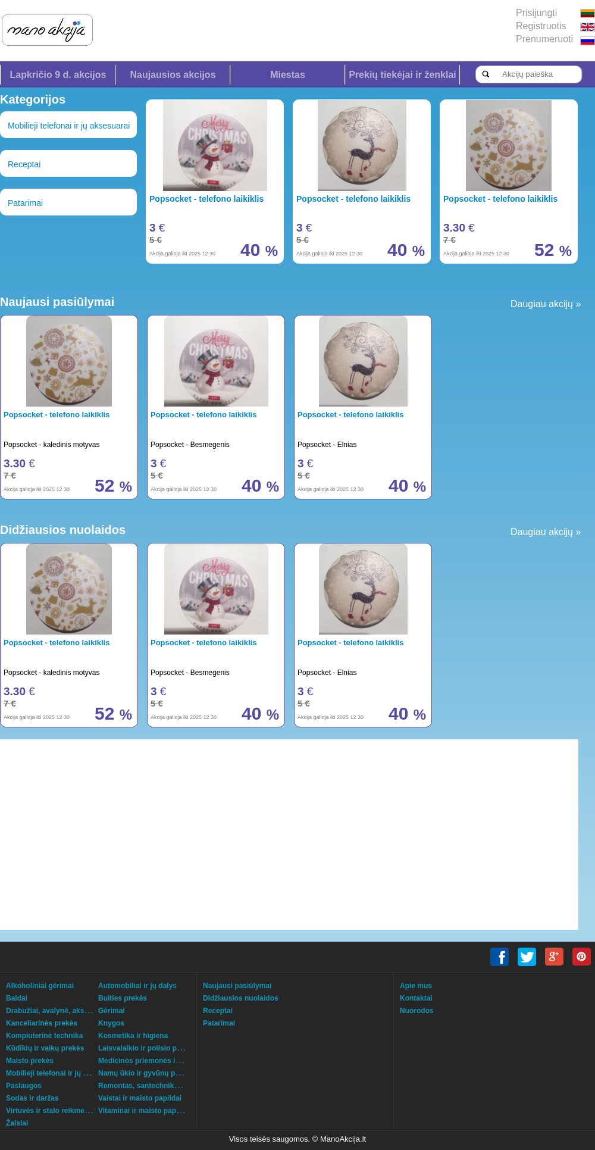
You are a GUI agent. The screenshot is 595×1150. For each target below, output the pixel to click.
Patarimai (25, 203)
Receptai (24, 164)
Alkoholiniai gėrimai (40, 986)
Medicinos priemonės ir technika (153, 1061)
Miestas (287, 75)
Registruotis (541, 26)
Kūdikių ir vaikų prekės (45, 1048)
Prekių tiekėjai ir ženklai (402, 75)
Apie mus (416, 986)
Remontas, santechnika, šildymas (155, 1086)
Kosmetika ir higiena (133, 1036)
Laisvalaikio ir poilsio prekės (146, 1048)
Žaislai (17, 1123)
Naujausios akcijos (172, 75)
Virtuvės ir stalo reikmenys (51, 1111)
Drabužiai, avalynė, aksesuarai (57, 1011)
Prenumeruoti (544, 39)
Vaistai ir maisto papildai (139, 1098)
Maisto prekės (30, 1061)
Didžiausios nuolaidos (240, 998)
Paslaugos (24, 1086)
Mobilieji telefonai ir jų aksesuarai (69, 125)
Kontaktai (416, 998)
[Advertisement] (265, 834)
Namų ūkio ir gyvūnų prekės (146, 1073)
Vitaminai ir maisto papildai (144, 1111)
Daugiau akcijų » (546, 304)
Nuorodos (417, 1011)
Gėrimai (111, 1011)
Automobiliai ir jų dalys (137, 986)
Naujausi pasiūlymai (237, 986)
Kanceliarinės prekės (41, 1023)
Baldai (16, 998)
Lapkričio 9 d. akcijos (58, 75)
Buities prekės (122, 998)
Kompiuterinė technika (44, 1036)
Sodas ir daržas (32, 1098)
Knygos (111, 1023)
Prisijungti (536, 13)
